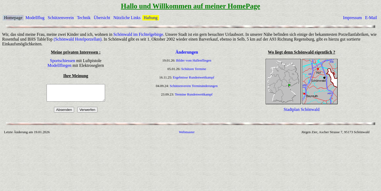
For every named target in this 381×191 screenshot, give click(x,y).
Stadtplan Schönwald (302, 112)
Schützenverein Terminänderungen (193, 86)
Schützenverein (61, 17)
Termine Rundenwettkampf (193, 94)
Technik (83, 17)
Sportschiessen (62, 60)
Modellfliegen (59, 65)
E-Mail (371, 17)
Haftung (150, 17)
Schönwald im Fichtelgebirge (138, 34)
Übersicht (102, 17)
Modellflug (34, 17)
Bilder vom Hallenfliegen (193, 60)
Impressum (352, 17)
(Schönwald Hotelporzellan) (78, 39)
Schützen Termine (193, 69)
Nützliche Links (126, 17)
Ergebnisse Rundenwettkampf (193, 77)
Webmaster (187, 135)
